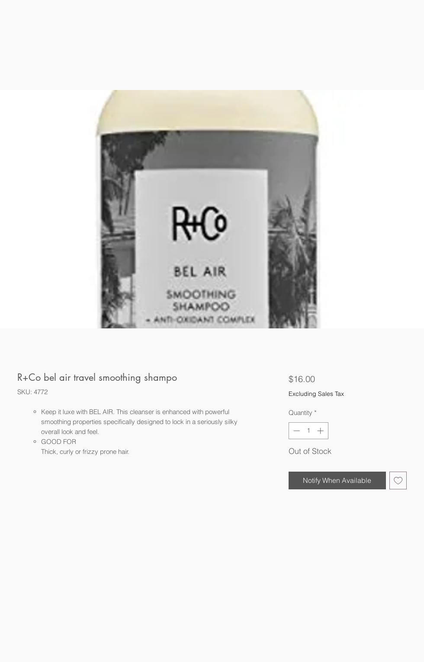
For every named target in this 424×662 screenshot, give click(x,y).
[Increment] (321, 431)
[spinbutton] (308, 431)
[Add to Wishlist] (398, 480)
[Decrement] (296, 431)
